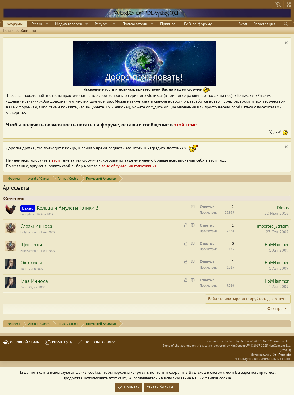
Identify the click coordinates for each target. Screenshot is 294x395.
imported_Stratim (273, 226)
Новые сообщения (19, 30)
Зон (23, 269)
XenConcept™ (240, 346)
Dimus (283, 207)
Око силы (31, 262)
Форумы (15, 23)
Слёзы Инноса (36, 226)
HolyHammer (29, 232)
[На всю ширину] (288, 4)
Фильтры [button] (275, 308)
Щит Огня (31, 244)
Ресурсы (102, 23)
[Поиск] (285, 24)
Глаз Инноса (34, 281)
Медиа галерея (68, 23)
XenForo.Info (282, 354)
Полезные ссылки (96, 342)
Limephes (27, 214)
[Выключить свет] (277, 4)
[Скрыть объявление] (285, 44)
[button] (47, 24)
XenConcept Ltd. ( (280, 348)
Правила (167, 23)
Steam (36, 23)
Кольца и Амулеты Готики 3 (68, 207)
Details (285, 350)
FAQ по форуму (198, 23)
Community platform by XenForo (249, 341)
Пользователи (134, 23)
